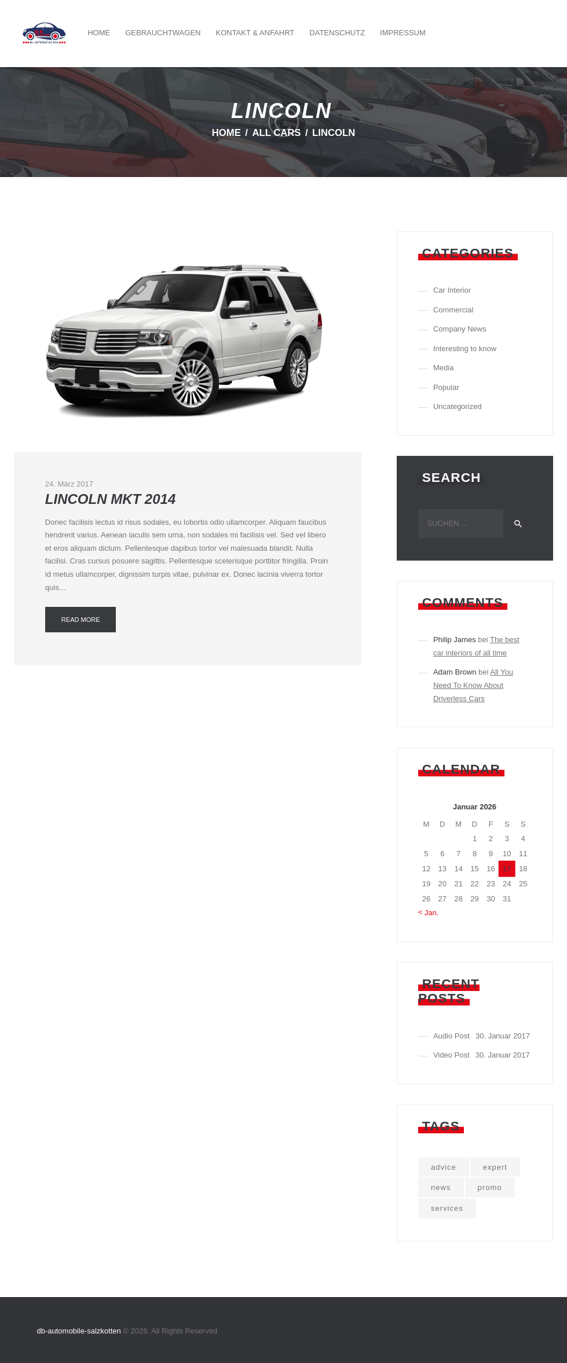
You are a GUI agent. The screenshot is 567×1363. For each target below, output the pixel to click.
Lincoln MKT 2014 (110, 499)
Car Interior (452, 290)
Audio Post (451, 1036)
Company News (459, 329)
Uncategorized (457, 406)
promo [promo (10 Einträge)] (490, 1187)
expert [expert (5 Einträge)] (495, 1167)
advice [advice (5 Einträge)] (443, 1167)
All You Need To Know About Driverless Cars (473, 685)
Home (226, 132)
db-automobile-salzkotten (79, 1331)
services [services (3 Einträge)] (447, 1208)
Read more (80, 619)
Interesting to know (464, 348)
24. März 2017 (69, 484)
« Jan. (428, 912)
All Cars (276, 132)
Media (443, 367)
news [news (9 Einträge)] (441, 1187)
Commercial (453, 309)
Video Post (451, 1055)
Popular (446, 387)
